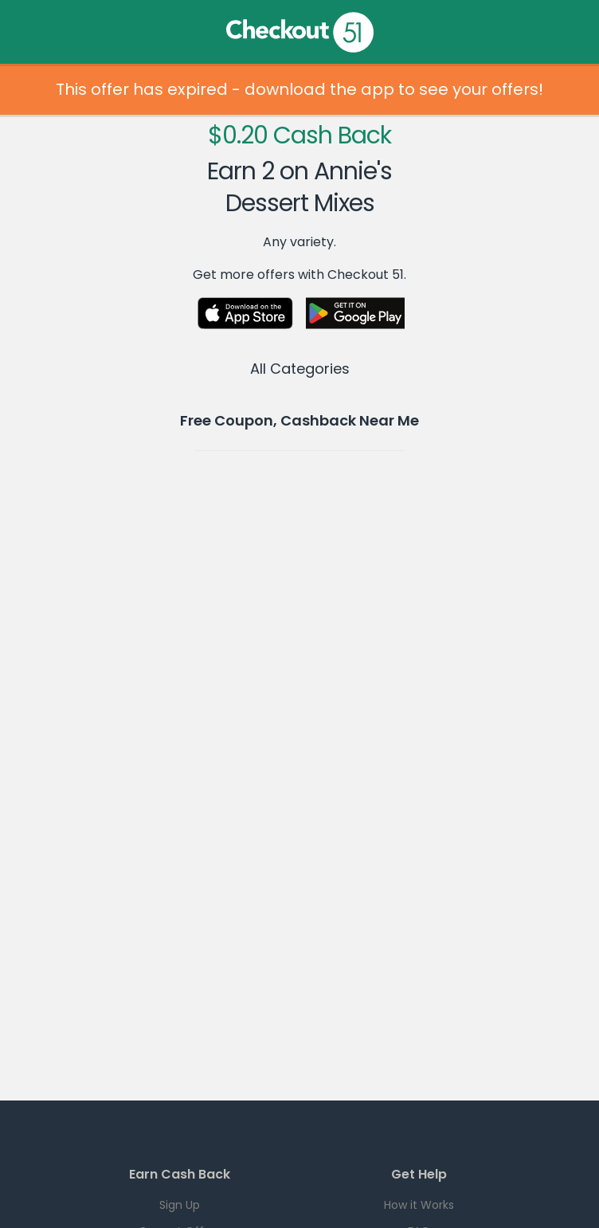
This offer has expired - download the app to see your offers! (299, 89)
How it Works (419, 1205)
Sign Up (179, 1205)
